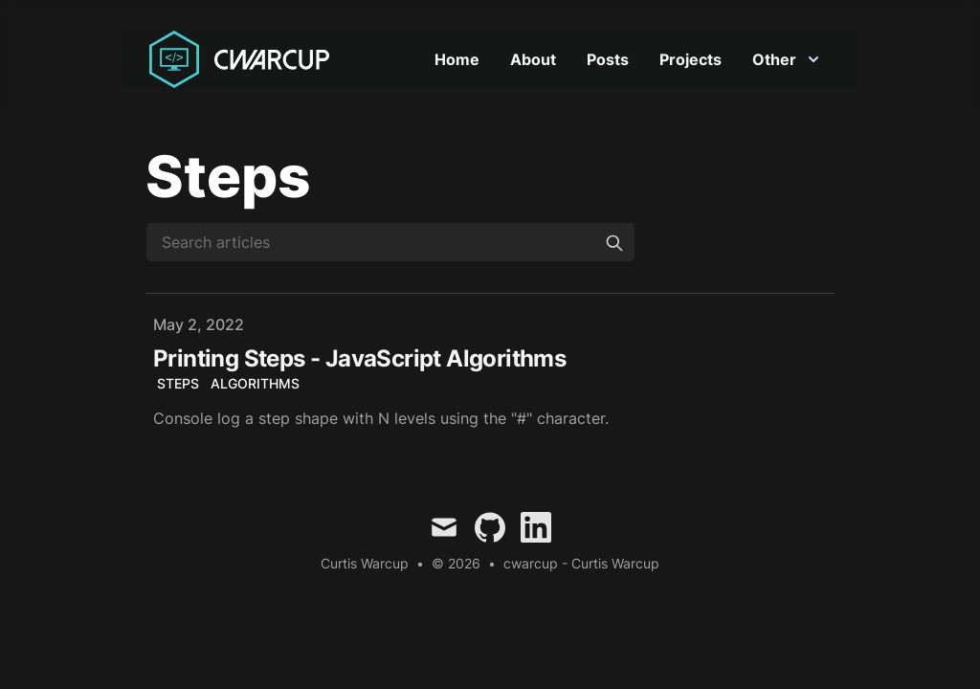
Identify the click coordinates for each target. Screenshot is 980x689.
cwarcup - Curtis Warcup (581, 563)
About (533, 59)
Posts (608, 59)
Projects (690, 59)
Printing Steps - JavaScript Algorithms (359, 358)
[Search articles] (390, 242)
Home (456, 59)
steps (178, 383)
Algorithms (255, 383)
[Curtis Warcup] (243, 59)
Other (785, 59)
